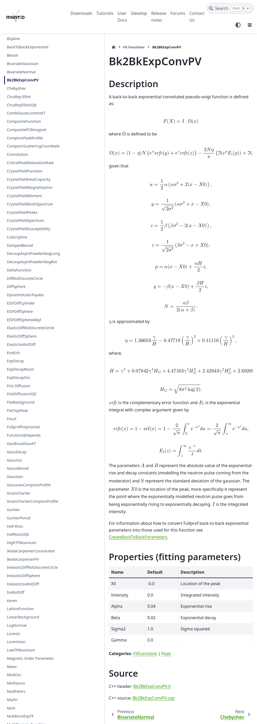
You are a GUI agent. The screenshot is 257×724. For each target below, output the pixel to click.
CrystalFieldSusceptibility (28, 228)
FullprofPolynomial (23, 426)
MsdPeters (16, 691)
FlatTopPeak (17, 410)
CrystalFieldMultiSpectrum (30, 204)
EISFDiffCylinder (21, 303)
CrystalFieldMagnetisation (29, 187)
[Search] (230, 8)
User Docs (122, 16)
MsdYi (12, 699)
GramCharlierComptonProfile (32, 501)
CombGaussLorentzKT (26, 113)
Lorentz (13, 633)
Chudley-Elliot (19, 96)
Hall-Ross (15, 526)
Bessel (12, 55)
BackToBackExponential (27, 46)
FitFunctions (105, 626)
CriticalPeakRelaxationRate (30, 162)
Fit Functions (93, 47)
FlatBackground (20, 402)
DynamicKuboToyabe (25, 294)
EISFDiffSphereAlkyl (24, 319)
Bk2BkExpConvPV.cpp (113, 670)
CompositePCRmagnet (26, 129)
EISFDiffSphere (20, 311)
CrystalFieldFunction (24, 171)
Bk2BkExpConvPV (22, 79)
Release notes (158, 16)
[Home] (73, 47)
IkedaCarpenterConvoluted (30, 550)
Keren (12, 600)
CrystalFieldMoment (24, 195)
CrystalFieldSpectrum (25, 220)
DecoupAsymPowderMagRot (32, 261)
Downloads (81, 13)
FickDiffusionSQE (21, 393)
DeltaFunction (19, 270)
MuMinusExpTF (20, 716)
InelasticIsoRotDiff (23, 583)
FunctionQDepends (24, 435)
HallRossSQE (18, 534)
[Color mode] (238, 25)
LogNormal (17, 625)
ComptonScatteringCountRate (33, 146)
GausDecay (16, 451)
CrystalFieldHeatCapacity (28, 179)
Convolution (17, 154)
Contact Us (197, 16)
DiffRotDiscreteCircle (25, 278)
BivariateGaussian (22, 63)
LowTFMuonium (21, 650)
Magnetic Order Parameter (30, 658)
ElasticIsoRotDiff (21, 344)
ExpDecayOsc (18, 377)
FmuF (11, 418)
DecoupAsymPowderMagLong (33, 253)
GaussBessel (18, 468)
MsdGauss (16, 683)
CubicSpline (17, 237)
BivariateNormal (21, 71)
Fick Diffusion (18, 385)
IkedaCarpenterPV (23, 559)
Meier (12, 666)
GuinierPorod (18, 517)
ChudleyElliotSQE (22, 104)
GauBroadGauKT (21, 443)
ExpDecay (15, 360)
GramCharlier (18, 493)
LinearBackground (23, 617)
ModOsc (14, 674)
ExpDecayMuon (20, 369)
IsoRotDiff (15, 592)
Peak (125, 626)
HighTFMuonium (21, 542)
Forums (177, 13)
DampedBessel (20, 245)
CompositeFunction (24, 121)
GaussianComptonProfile (28, 484)
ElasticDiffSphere (21, 336)
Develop (139, 13)
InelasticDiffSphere (23, 575)
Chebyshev (16, 88)
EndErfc (13, 352)
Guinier (13, 509)
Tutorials (104, 13)
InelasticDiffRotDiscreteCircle (32, 567)
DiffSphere (16, 286)
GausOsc (14, 460)
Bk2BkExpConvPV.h (112, 659)
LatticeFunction (20, 608)
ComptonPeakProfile (25, 137)
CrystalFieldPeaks (22, 212)
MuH (11, 708)
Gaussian (15, 476)
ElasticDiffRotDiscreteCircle (30, 327)
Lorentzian (16, 641)
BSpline (13, 38)
